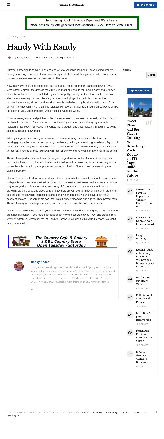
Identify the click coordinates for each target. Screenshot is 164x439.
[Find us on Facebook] (156, 412)
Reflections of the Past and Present (144, 298)
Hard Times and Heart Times (143, 281)
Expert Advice (22, 37)
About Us (97, 412)
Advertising (111, 412)
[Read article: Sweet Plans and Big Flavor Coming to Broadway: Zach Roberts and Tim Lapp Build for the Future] (140, 107)
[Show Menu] (8, 5)
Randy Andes (23, 57)
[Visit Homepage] (72, 5)
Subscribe (145, 5)
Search (127, 70)
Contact (125, 412)
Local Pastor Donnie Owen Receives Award (145, 221)
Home (9, 37)
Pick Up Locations (141, 412)
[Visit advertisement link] (82, 25)
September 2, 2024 (46, 57)
